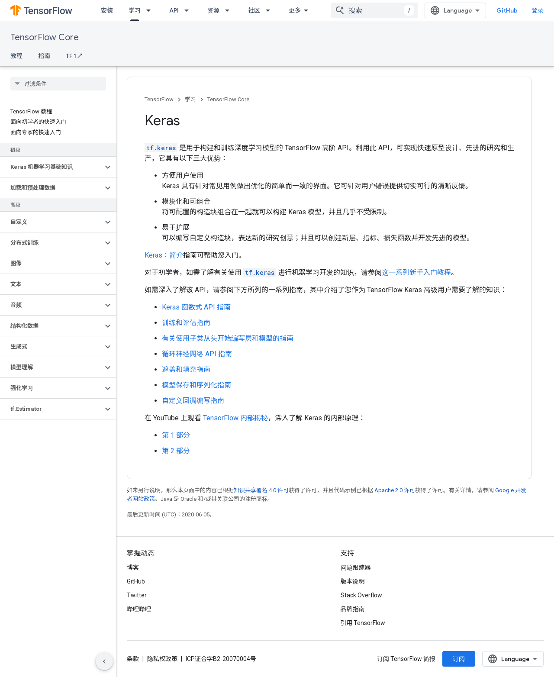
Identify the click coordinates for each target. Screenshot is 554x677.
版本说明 (353, 581)
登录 (537, 10)
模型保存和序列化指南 (196, 385)
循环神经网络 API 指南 (197, 354)
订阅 (459, 659)
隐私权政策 (162, 658)
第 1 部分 (176, 435)
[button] (51, 167)
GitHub (507, 10)
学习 (190, 99)
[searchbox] (58, 83)
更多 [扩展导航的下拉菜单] (295, 10)
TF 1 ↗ (74, 56)
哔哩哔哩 (139, 609)
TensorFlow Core (44, 37)
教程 (16, 56)
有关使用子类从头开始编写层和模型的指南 (227, 338)
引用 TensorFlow (363, 622)
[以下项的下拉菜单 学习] (151, 10)
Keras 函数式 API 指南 (196, 307)
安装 (107, 10)
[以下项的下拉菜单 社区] (270, 10)
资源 (213, 10)
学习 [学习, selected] (135, 10)
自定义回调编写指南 (193, 401)
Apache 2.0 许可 (394, 490)
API (174, 10)
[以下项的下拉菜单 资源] (229, 10)
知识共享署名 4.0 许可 (261, 490)
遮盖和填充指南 (186, 369)
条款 (133, 658)
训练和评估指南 (186, 323)
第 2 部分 (176, 451)
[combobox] (374, 10)
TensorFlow (159, 99)
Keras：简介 (164, 255)
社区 (254, 10)
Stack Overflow (361, 595)
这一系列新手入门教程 (416, 272)
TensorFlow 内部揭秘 (235, 418)
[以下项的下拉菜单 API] (189, 10)
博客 (133, 567)
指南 (44, 56)
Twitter (137, 595)
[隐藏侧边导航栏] (104, 661)
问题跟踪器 (356, 567)
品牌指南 (353, 609)
